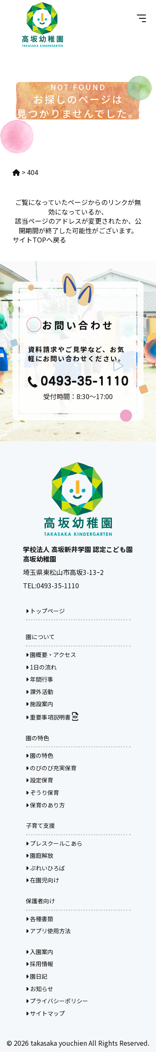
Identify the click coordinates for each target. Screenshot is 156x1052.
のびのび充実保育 (51, 768)
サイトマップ (45, 1013)
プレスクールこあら (54, 843)
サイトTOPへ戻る (39, 240)
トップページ (45, 611)
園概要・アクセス (51, 654)
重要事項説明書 (52, 717)
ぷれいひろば (45, 868)
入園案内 (39, 951)
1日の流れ (41, 667)
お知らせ (39, 989)
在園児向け (42, 880)
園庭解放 (39, 855)
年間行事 (39, 679)
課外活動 (39, 691)
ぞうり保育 (42, 792)
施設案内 (39, 704)
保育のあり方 (45, 805)
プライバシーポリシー (57, 1001)
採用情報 (39, 964)
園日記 (36, 976)
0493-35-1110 (58, 585)
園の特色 (39, 755)
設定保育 (39, 780)
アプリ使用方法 (48, 931)
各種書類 (39, 919)
